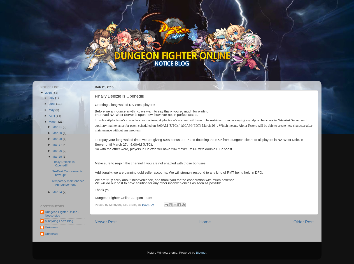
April (52, 115)
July (52, 98)
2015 (49, 92)
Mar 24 (57, 192)
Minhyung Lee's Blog (59, 221)
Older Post (303, 222)
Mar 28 (57, 138)
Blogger (201, 252)
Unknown (51, 227)
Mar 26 (57, 150)
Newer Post (106, 222)
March (53, 121)
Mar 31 (57, 126)
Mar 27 (57, 144)
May (52, 110)
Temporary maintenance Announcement (68, 182)
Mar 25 (57, 156)
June (52, 103)
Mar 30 (57, 133)
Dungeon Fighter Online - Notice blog (62, 213)
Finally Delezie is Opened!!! (63, 163)
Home (205, 222)
